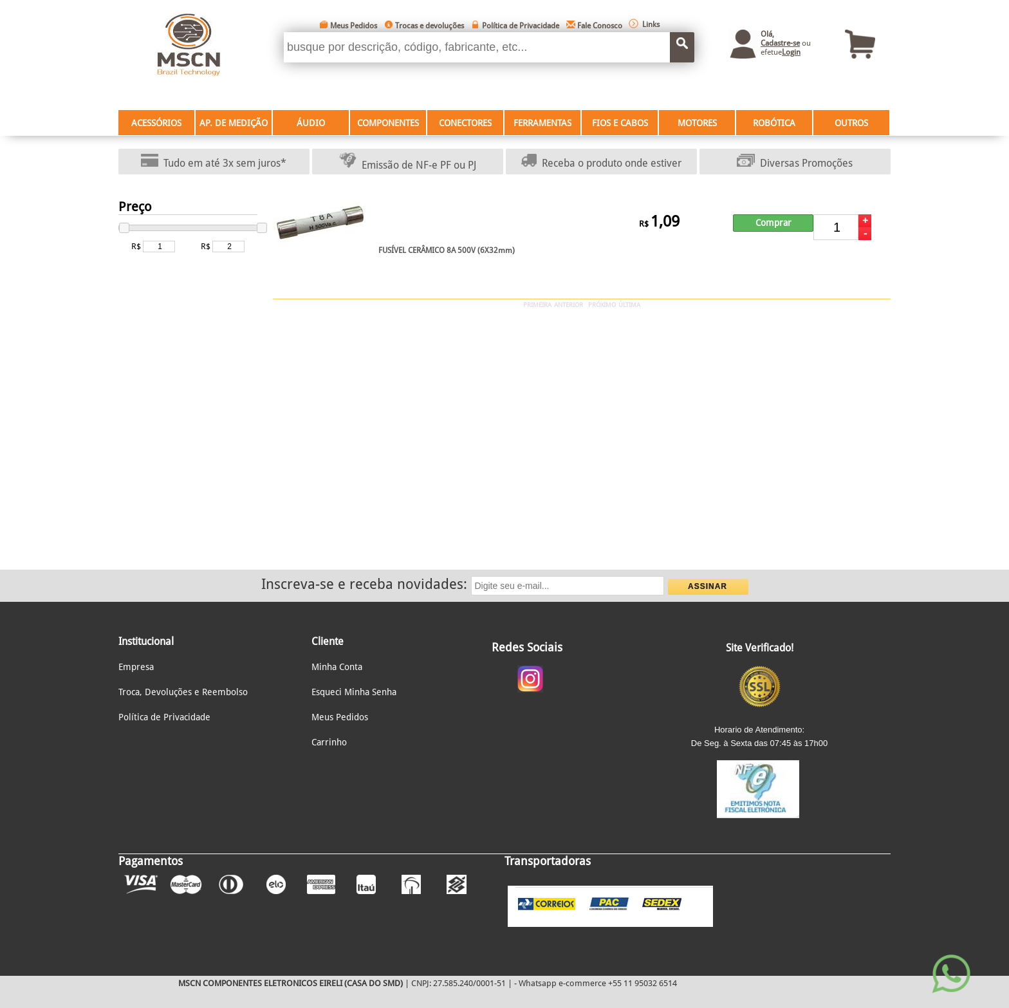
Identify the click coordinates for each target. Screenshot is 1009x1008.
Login (791, 52)
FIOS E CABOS (620, 123)
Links (651, 24)
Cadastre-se (780, 43)
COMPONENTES (388, 123)
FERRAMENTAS (542, 123)
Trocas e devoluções (429, 25)
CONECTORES (465, 123)
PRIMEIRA (537, 304)
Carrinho (329, 742)
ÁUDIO (311, 123)
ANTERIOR (568, 304)
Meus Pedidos (353, 25)
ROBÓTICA (774, 123)
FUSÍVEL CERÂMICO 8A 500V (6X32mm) (446, 250)
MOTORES (697, 123)
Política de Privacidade (520, 25)
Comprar (773, 223)
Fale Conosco (599, 25)
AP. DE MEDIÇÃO (233, 123)
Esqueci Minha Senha (353, 692)
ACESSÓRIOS (156, 123)
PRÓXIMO (602, 304)
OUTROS (851, 123)
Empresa (136, 667)
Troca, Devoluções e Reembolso (183, 692)
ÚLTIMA (629, 304)
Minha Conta (336, 667)
